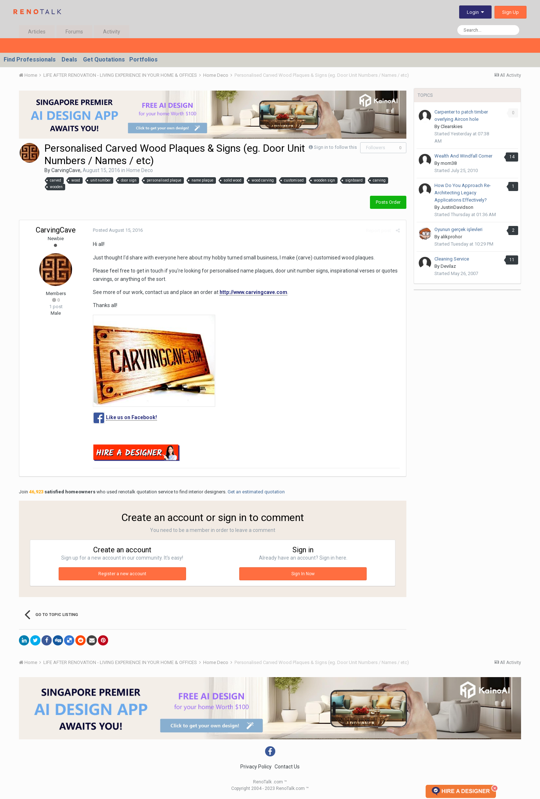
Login (475, 12)
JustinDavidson (457, 207)
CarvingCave (65, 170)
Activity (111, 32)
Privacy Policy (256, 767)
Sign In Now (303, 573)
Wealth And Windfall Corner (463, 156)
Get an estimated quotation (256, 491)
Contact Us (287, 767)
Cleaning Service (451, 259)
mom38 (449, 163)
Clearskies (451, 126)
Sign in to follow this (335, 147)
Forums (74, 32)
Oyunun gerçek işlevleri (460, 229)
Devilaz (448, 266)
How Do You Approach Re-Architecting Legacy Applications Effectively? (462, 193)
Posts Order (388, 202)
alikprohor (451, 236)
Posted (117, 230)
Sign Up (510, 12)
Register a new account (122, 573)
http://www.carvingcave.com (253, 292)
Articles (37, 32)
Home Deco (139, 170)
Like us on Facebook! (130, 417)
